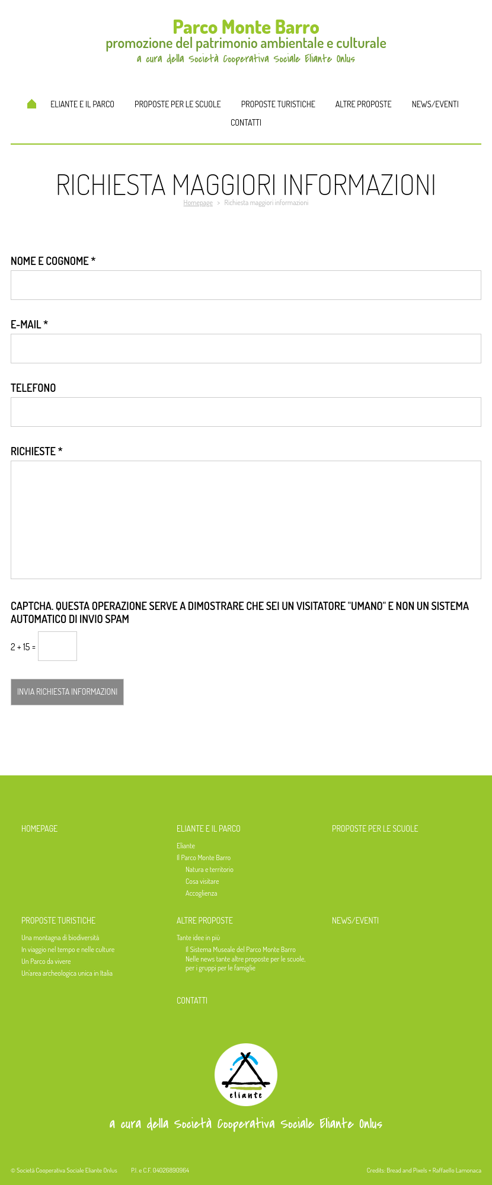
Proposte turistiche (278, 104)
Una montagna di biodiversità (60, 937)
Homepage (31, 103)
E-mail (29, 324)
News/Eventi (435, 104)
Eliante (186, 845)
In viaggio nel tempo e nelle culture (67, 949)
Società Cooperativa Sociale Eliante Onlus (67, 1170)
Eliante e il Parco (82, 104)
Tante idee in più (198, 937)
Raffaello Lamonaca (457, 1170)
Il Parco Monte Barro (204, 857)
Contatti (246, 122)
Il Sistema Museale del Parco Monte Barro (241, 949)
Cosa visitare (202, 881)
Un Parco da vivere (46, 961)
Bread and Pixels (406, 1170)
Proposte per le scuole (178, 104)
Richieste (37, 451)
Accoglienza (202, 893)
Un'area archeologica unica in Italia (67, 973)
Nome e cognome (53, 260)
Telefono (33, 387)
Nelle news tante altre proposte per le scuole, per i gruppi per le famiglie (245, 963)
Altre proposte (364, 104)
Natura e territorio (210, 869)
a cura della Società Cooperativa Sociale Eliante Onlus (246, 1123)
